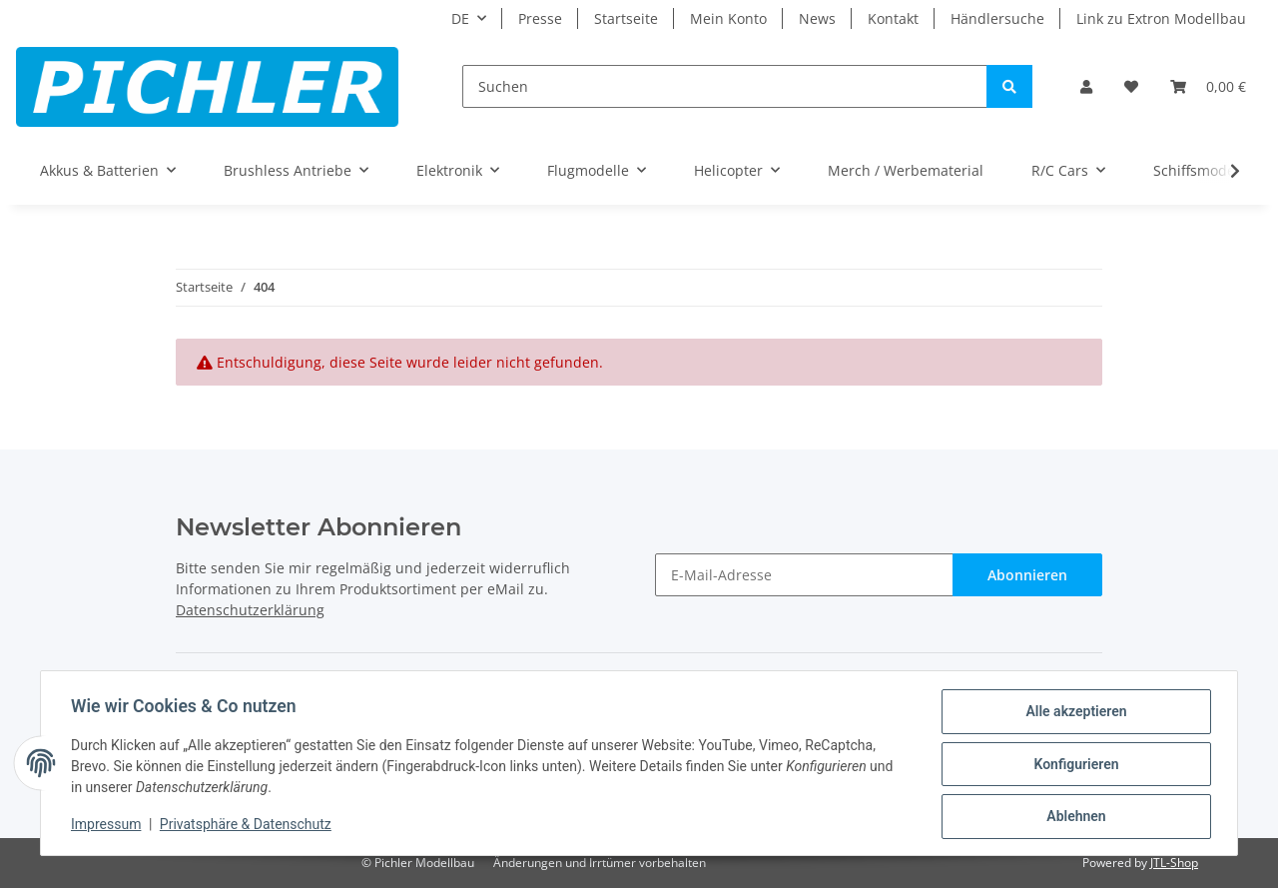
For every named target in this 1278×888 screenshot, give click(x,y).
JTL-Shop (1174, 862)
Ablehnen (1073, 817)
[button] (1086, 86)
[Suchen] (724, 86)
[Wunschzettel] (1131, 86)
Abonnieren (1027, 574)
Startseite (626, 18)
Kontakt (893, 18)
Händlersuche (997, 18)
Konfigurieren (1073, 765)
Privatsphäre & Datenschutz (247, 826)
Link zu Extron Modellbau (1161, 18)
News (817, 18)
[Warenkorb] (1208, 86)
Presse (540, 18)
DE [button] (460, 18)
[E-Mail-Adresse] (804, 574)
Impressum (108, 826)
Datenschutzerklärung (250, 609)
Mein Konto (728, 18)
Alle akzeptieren (1073, 713)
